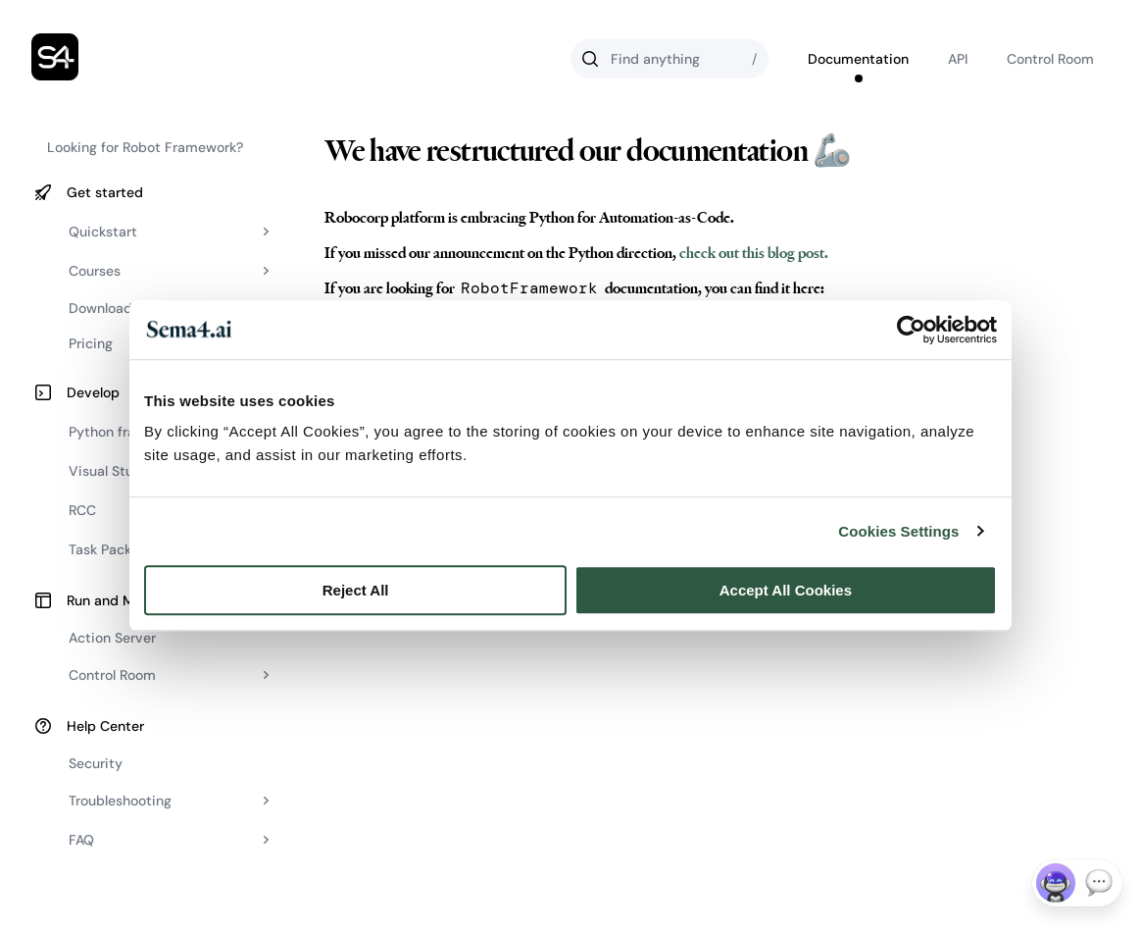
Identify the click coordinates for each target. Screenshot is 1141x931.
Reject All (355, 590)
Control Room (1050, 59)
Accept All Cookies (785, 590)
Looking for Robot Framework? (145, 147)
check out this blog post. (752, 253)
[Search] (669, 58)
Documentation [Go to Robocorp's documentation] (858, 59)
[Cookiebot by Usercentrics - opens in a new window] (911, 329)
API (957, 59)
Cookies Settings (898, 531)
